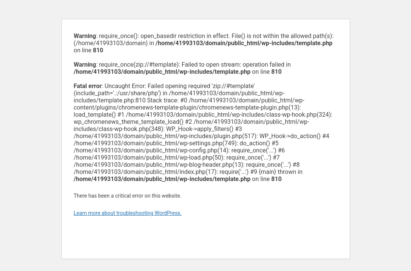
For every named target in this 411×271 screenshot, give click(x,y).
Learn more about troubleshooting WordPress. (128, 213)
